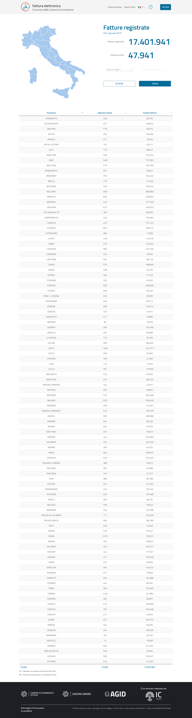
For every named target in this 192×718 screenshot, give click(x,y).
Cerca (155, 85)
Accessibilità (26, 712)
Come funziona (114, 7)
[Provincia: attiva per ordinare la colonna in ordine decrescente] (51, 114)
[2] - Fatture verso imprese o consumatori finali (37, 676)
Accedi (165, 7)
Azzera (119, 85)
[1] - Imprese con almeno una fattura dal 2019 (37, 673)
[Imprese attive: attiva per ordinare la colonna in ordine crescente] (105, 114)
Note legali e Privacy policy (32, 709)
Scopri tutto (129, 7)
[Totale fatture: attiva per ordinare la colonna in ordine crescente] (150, 114)
